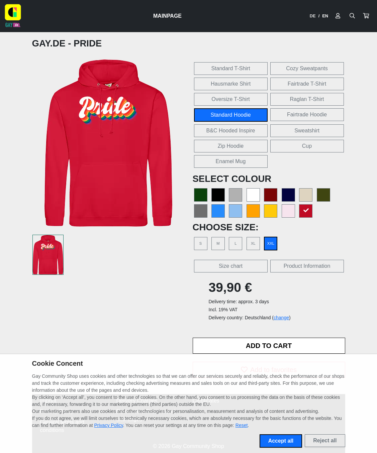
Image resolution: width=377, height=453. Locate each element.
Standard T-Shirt (230, 68)
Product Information (307, 266)
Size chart (231, 266)
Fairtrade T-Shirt (307, 84)
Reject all (325, 440)
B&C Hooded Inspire (230, 130)
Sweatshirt (306, 130)
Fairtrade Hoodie (307, 114)
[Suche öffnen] (352, 16)
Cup (307, 146)
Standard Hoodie (230, 115)
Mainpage (167, 16)
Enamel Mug (231, 161)
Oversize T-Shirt (230, 99)
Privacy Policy (108, 425)
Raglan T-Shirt (307, 99)
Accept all (281, 441)
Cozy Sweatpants (307, 68)
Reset (241, 425)
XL (253, 243)
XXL (270, 243)
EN (325, 15)
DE (313, 15)
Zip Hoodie (231, 146)
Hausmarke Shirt (231, 84)
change (281, 317)
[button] (366, 16)
